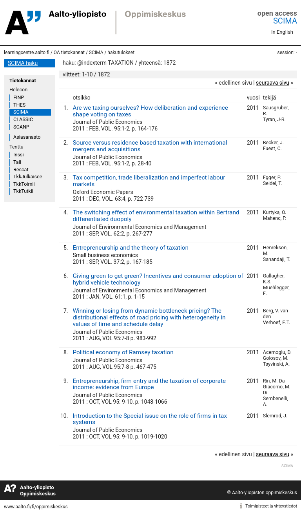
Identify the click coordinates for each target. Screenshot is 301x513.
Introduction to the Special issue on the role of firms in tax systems (150, 419)
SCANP (21, 127)
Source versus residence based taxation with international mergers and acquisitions (150, 146)
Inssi (18, 155)
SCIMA (285, 20)
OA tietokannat (69, 52)
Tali (17, 162)
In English (282, 32)
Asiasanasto (26, 137)
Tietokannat (22, 80)
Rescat (21, 169)
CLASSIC (23, 119)
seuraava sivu (272, 83)
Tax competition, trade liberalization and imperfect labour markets (149, 181)
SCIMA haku (23, 63)
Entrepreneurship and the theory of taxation (131, 247)
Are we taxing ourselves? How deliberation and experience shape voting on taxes (150, 111)
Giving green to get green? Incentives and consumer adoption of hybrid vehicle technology (158, 279)
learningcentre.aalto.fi (26, 52)
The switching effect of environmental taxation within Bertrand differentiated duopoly (156, 216)
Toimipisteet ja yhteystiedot (271, 506)
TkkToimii (24, 184)
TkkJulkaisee (27, 176)
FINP (18, 97)
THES (19, 105)
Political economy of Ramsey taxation (123, 352)
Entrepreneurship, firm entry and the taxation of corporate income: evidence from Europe (149, 384)
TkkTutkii (23, 191)
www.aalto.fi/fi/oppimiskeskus (36, 506)
